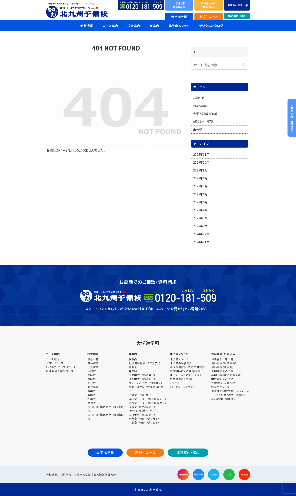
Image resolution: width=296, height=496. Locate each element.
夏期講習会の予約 (222, 371)
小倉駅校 (93, 367)
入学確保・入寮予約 (223, 383)
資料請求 (179, 5)
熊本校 (91, 391)
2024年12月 (201, 234)
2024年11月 (201, 242)
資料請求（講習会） (222, 367)
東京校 (91, 403)
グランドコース (55, 363)
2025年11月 (201, 154)
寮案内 (133, 359)
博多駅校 (93, 363)
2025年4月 (200, 210)
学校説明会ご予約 (222, 379)
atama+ (175, 383)
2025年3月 (200, 218)
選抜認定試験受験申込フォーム (230, 391)
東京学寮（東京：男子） (142, 414)
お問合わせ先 (82, 474)
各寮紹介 (134, 371)
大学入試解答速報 (205, 113)
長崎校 (91, 379)
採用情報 (66, 474)
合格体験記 (200, 105)
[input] (219, 65)
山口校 (91, 371)
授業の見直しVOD (181, 379)
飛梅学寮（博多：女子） (142, 379)
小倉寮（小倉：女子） (141, 395)
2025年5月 (200, 202)
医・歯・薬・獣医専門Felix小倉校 (105, 409)
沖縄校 (91, 399)
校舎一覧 (93, 359)
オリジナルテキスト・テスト (186, 375)
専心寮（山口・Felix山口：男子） (147, 399)
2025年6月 (200, 194)
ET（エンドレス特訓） (182, 387)
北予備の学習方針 (181, 363)
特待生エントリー (221, 387)
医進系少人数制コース (60, 371)
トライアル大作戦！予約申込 (228, 395)
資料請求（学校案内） (224, 363)
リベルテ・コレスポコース (61, 367)
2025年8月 (200, 178)
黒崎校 (91, 375)
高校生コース (208, 16)
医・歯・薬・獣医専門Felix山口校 (105, 416)
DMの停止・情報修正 (224, 399)
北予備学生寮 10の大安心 (145, 363)
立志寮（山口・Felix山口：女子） (147, 403)
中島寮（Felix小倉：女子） (144, 422)
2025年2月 (200, 226)
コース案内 (53, 359)
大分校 (91, 383)
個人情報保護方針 (105, 474)
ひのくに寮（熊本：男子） (143, 411)
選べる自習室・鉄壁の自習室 (187, 367)
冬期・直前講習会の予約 (226, 375)
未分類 (197, 129)
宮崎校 (91, 395)
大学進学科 (179, 16)
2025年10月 (201, 162)
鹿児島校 (93, 387)
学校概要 (51, 474)
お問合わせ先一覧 (222, 359)
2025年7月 (200, 186)
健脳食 (133, 367)
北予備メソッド (179, 359)
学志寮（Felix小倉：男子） (144, 418)
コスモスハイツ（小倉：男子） (146, 383)
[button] (244, 65)
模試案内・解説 (236, 16)
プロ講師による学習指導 (185, 371)
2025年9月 (200, 170)
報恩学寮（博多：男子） (142, 375)
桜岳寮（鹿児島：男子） (142, 407)
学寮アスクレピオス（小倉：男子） (146, 389)
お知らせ (198, 97)
